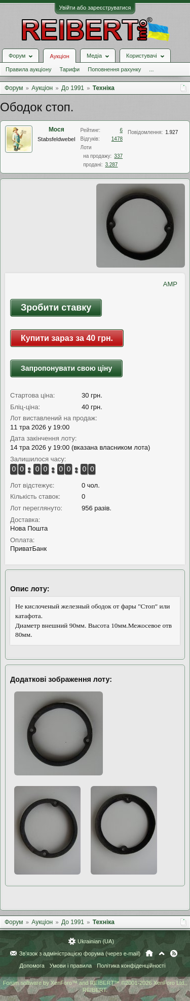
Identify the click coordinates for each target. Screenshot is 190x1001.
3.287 (111, 164)
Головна (149, 953)
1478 (117, 139)
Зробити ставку (56, 307)
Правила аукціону (28, 69)
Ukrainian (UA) (96, 941)
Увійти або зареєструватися (95, 8)
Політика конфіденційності (131, 966)
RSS (173, 953)
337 (118, 156)
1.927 (171, 132)
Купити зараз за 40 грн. (67, 338)
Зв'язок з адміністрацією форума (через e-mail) (80, 953)
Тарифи (69, 69)
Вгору (161, 953)
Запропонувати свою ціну (66, 368)
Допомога (31, 966)
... (151, 69)
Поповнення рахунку (114, 69)
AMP (170, 284)
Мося (56, 129)
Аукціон (59, 56)
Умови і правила (71, 966)
